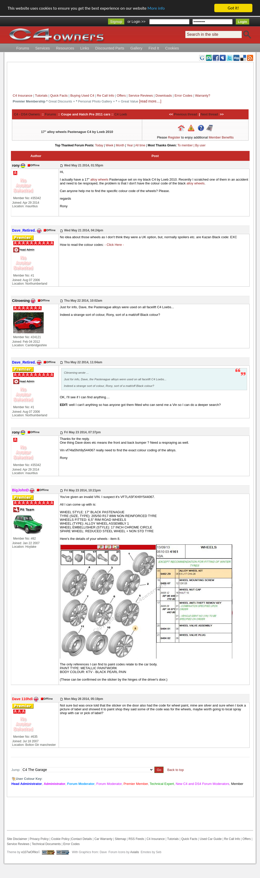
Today (99, 145)
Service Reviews (140, 95)
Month (120, 145)
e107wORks (29, 852)
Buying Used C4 (82, 95)
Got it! (233, 8)
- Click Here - (114, 245)
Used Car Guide (211, 839)
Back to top (175, 770)
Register (174, 137)
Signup (116, 22)
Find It (154, 48)
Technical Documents (46, 844)
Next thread (209, 114)
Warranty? (202, 95)
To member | (186, 145)
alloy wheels (99, 179)
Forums (22, 48)
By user (200, 145)
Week (109, 145)
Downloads (164, 95)
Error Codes (183, 95)
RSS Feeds (136, 839)
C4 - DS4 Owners (27, 114)
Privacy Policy (39, 839)
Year (130, 145)
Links (84, 48)
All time (140, 145)
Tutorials (41, 95)
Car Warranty (103, 839)
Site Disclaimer (17, 839)
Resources (65, 48)
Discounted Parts (109, 48)
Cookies (172, 48)
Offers (121, 95)
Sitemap (120, 839)
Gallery (136, 48)
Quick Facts (59, 95)
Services (42, 48)
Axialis (134, 852)
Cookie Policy (60, 839)
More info (156, 8)
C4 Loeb (121, 114)
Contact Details (81, 839)
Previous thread (185, 114)
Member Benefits (221, 137)
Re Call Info (105, 95)
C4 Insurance (22, 95)
